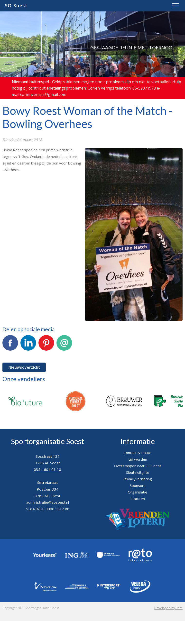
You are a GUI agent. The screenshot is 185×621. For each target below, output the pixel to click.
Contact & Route (137, 452)
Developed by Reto (168, 608)
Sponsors (138, 485)
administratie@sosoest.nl (47, 502)
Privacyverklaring (137, 478)
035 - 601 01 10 (47, 469)
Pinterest (46, 345)
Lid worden (137, 459)
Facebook (10, 345)
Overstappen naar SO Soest (137, 465)
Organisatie (137, 492)
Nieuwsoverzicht (24, 367)
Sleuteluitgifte (137, 472)
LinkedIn (28, 345)
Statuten (137, 498)
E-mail (64, 345)
